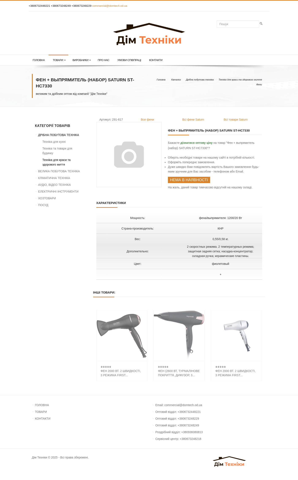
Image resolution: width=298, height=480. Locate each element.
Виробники (81, 60)
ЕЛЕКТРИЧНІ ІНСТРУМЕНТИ (58, 191)
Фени (259, 84)
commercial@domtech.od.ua (109, 5)
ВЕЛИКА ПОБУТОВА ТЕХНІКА (59, 171)
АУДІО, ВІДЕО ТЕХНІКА (54, 184)
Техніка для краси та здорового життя (240, 79)
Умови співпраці (129, 60)
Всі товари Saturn (236, 119)
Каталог (176, 79)
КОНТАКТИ (42, 418)
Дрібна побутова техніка (200, 79)
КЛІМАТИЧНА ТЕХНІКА (54, 178)
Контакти (155, 60)
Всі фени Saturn (193, 119)
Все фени (147, 119)
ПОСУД (43, 205)
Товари (59, 60)
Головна (39, 60)
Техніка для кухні (54, 141)
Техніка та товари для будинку (57, 151)
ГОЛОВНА (42, 405)
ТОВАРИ (41, 411)
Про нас (103, 60)
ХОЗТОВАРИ (47, 198)
